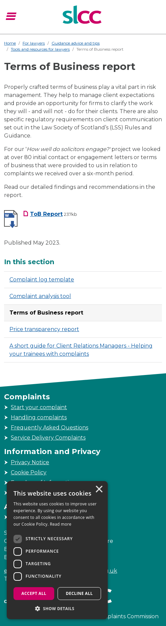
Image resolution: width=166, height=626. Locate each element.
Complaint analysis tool (40, 296)
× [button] (99, 490)
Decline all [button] (79, 593)
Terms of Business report (46, 312)
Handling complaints (39, 417)
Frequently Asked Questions (49, 427)
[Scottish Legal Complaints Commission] (83, 15)
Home (10, 43)
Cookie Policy (28, 472)
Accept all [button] (34, 593)
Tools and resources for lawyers (40, 49)
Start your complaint (39, 407)
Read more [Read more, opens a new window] (60, 524)
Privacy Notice (30, 462)
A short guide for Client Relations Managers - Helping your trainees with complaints (81, 350)
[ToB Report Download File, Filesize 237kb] (50, 214)
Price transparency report (44, 329)
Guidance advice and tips (76, 43)
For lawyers (34, 43)
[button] (57, 608)
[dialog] (57, 550)
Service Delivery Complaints (48, 437)
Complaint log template (41, 279)
